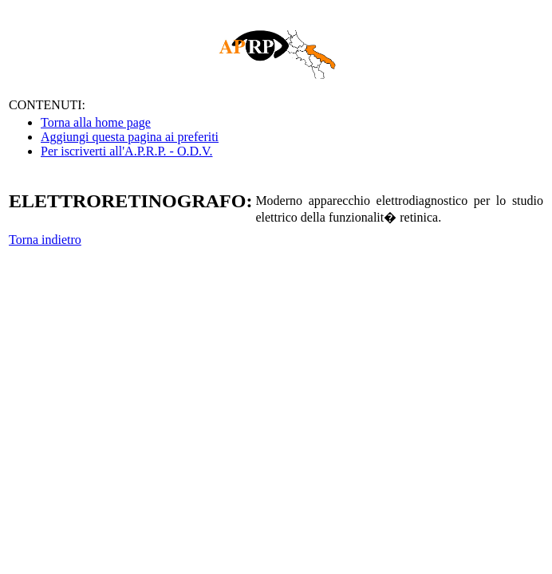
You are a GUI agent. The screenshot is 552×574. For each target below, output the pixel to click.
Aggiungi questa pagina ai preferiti (130, 137)
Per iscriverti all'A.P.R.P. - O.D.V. (126, 151)
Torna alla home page (96, 122)
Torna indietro (45, 239)
